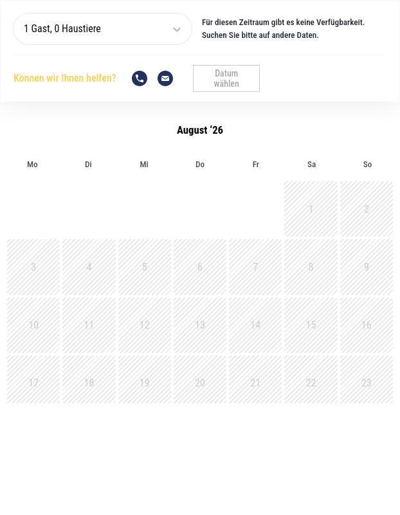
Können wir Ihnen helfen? (65, 78)
